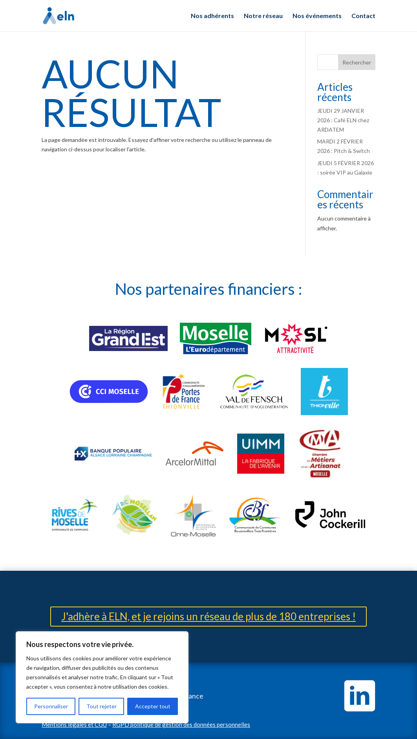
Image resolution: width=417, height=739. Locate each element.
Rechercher (356, 62)
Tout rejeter (101, 706)
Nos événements (317, 16)
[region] (102, 677)
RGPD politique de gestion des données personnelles (181, 724)
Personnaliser (51, 706)
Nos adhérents (212, 16)
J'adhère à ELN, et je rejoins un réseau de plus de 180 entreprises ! (208, 616)
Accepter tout (152, 706)
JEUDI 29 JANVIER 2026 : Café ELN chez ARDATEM (343, 120)
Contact (363, 16)
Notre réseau (263, 16)
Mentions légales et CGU (74, 724)
